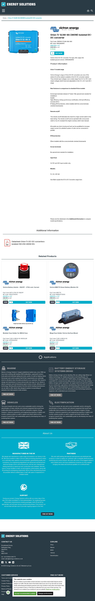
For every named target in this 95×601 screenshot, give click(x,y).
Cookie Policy (5, 581)
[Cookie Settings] (8, 592)
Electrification (54, 555)
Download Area (5, 591)
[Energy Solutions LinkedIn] (13, 562)
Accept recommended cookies (25, 593)
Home (4, 18)
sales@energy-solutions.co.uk (14, 558)
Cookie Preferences (7, 583)
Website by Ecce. (26, 565)
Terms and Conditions (7, 578)
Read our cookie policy (53, 589)
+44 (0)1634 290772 (9, 557)
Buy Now (59, 53)
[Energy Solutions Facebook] (2, 562)
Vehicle (52, 553)
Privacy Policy (5, 586)
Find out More (47, 514)
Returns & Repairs (6, 589)
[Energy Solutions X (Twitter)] (6, 562)
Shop (51, 544)
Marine (52, 547)
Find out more (8, 394)
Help (2, 594)
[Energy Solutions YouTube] (10, 562)
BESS (51, 550)
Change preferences (45, 593)
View (5, 302)
